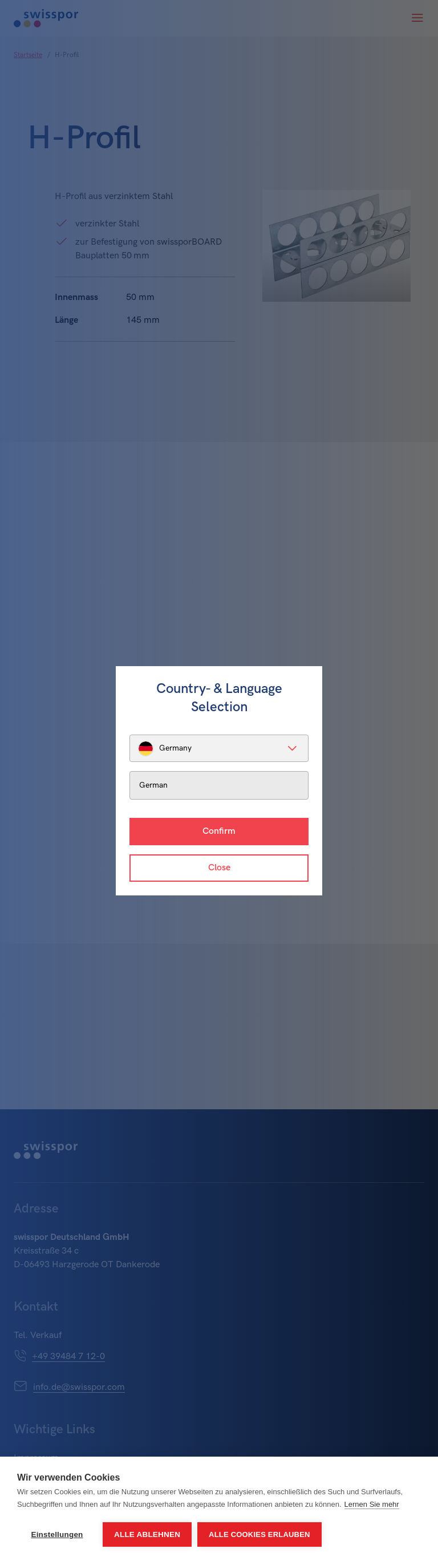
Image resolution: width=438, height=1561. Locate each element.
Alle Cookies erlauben (259, 1534)
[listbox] (219, 748)
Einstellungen (57, 1534)
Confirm (219, 831)
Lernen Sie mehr (371, 1504)
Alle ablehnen (147, 1534)
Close (219, 867)
